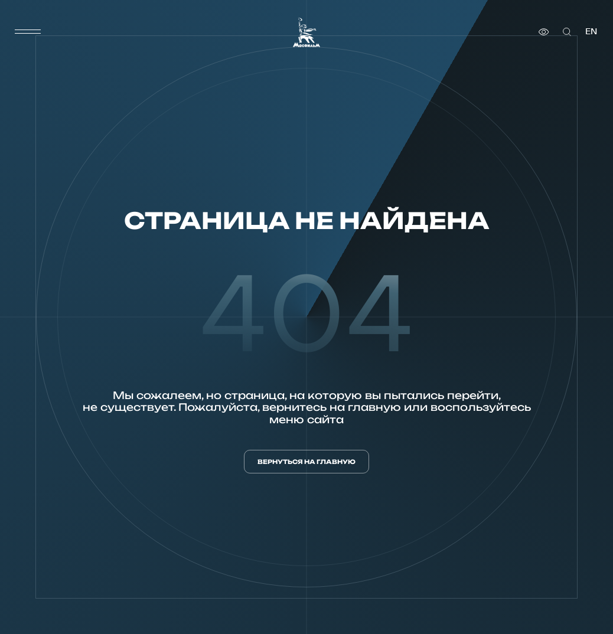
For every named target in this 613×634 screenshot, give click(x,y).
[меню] (28, 32)
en (591, 32)
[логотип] (306, 32)
